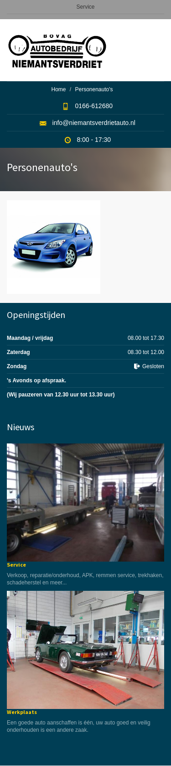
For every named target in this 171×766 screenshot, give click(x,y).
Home (58, 89)
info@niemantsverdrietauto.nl (93, 122)
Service (85, 7)
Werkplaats (22, 712)
